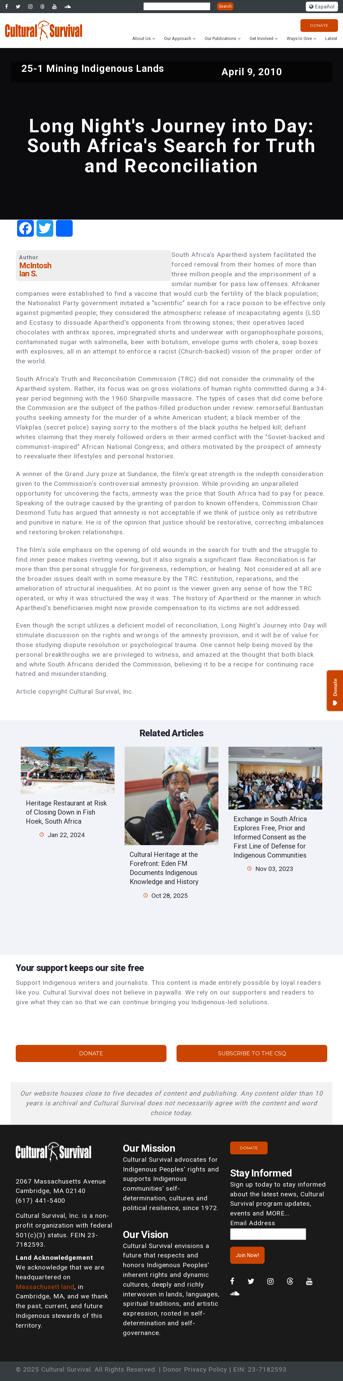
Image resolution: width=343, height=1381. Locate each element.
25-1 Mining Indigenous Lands (92, 68)
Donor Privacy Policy (195, 1369)
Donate (319, 25)
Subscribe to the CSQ (252, 1053)
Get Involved (261, 38)
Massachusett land (45, 1287)
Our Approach (177, 38)
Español (322, 7)
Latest (331, 38)
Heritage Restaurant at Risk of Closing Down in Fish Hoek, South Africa (66, 812)
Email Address (252, 1223)
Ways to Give (299, 38)
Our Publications (220, 38)
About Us (141, 38)
